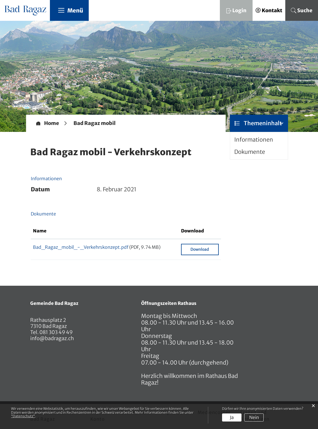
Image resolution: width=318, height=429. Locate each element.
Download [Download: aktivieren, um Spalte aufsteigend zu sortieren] (192, 231)
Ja (232, 417)
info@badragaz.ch (52, 338)
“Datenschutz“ (23, 416)
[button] (94, 123)
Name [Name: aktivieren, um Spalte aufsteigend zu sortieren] (40, 231)
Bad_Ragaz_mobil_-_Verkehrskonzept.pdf (80, 247)
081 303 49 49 (56, 332)
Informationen (253, 139)
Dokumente (249, 151)
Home (51, 123)
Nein (254, 417)
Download (199, 249)
